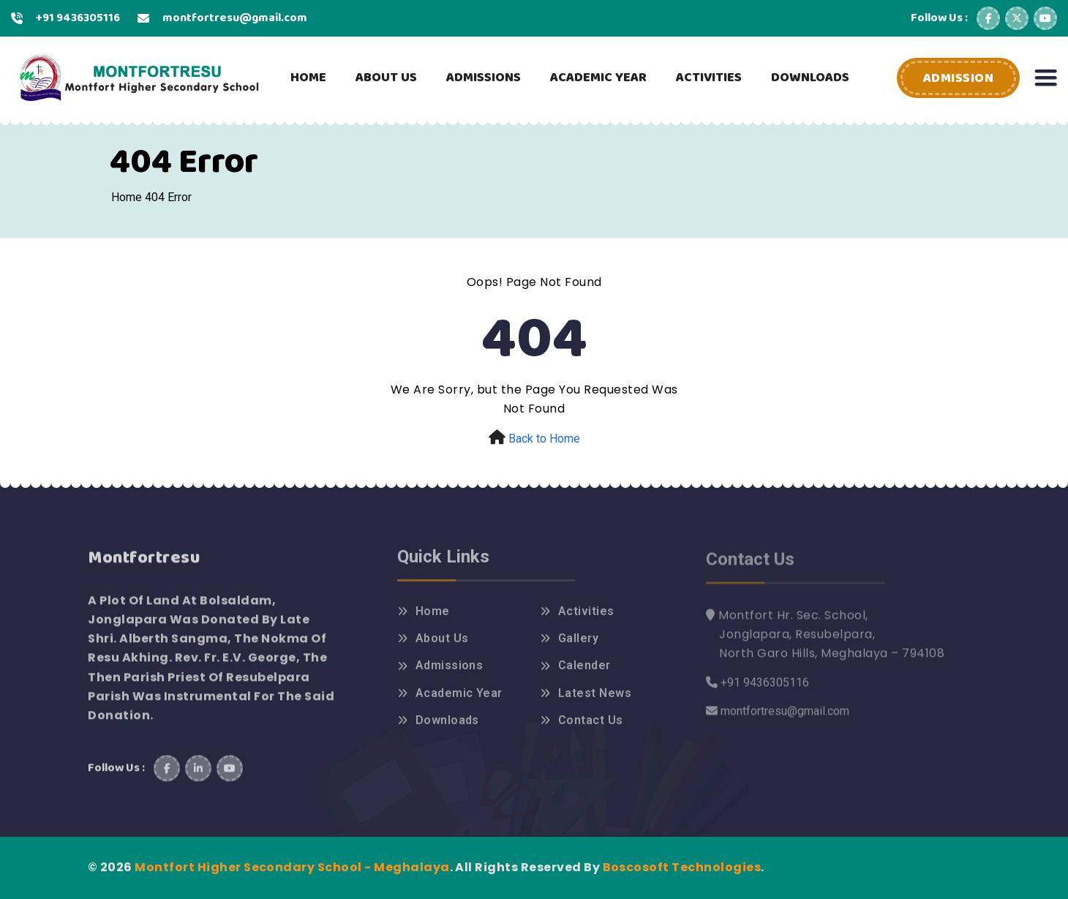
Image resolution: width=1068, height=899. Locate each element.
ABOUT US (386, 77)
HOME (308, 77)
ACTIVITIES (709, 77)
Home (126, 197)
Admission (958, 78)
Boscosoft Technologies (682, 867)
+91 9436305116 (78, 18)
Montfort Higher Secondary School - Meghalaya (292, 867)
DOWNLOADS (810, 77)
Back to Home (544, 438)
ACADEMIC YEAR (598, 77)
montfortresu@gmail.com (234, 18)
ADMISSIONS (483, 77)
